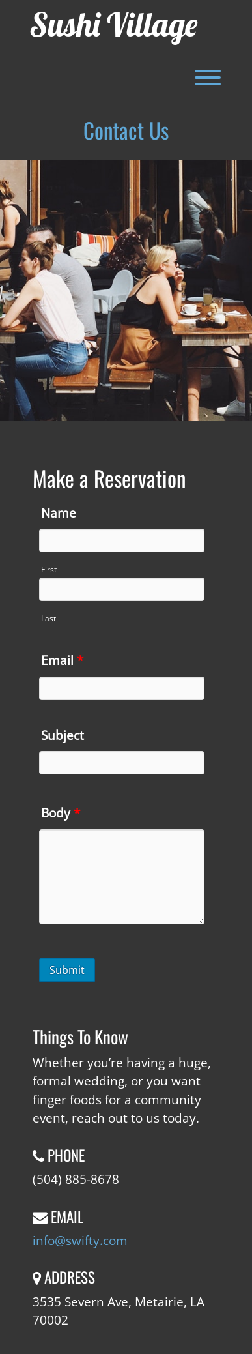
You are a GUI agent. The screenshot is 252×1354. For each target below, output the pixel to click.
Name (58, 513)
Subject (62, 735)
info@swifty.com (80, 1240)
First (49, 569)
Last (48, 618)
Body (60, 812)
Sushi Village (113, 24)
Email (62, 660)
